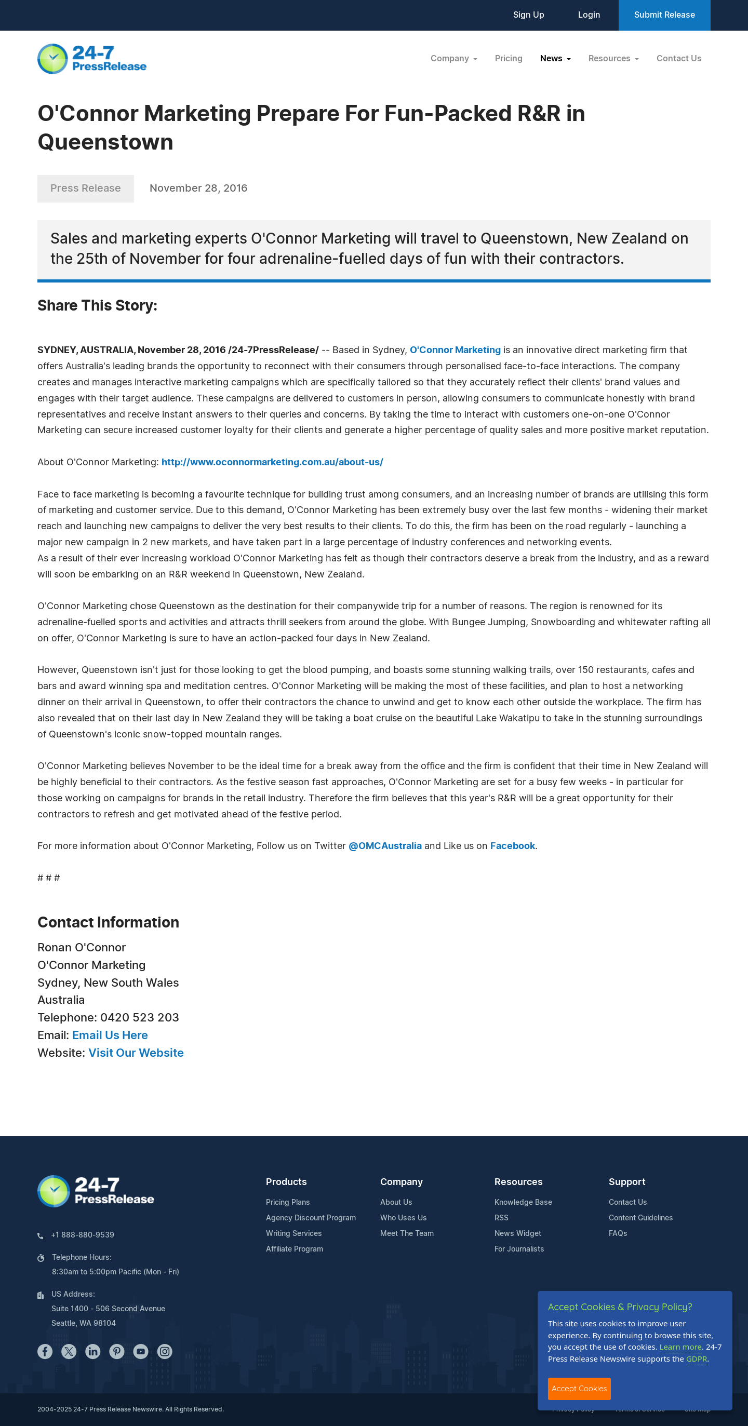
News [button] (552, 59)
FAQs (618, 1233)
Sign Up (528, 15)
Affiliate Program (294, 1249)
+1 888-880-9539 (82, 1235)
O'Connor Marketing (455, 350)
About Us (396, 1202)
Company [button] (451, 59)
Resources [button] (611, 59)
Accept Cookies (579, 1388)
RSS (502, 1218)
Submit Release (664, 15)
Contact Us (679, 59)
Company (401, 1182)
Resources (519, 1182)
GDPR (696, 1358)
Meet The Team (407, 1233)
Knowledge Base (523, 1202)
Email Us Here (110, 1035)
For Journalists (519, 1249)
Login (589, 15)
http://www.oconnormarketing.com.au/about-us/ (272, 462)
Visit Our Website (136, 1053)
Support (627, 1182)
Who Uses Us (403, 1218)
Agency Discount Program (311, 1218)
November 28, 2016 (199, 188)
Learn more (681, 1346)
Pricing (509, 59)
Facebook (512, 846)
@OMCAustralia (385, 846)
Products (286, 1182)
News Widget (518, 1233)
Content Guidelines (641, 1218)
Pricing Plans (288, 1202)
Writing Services (294, 1233)
